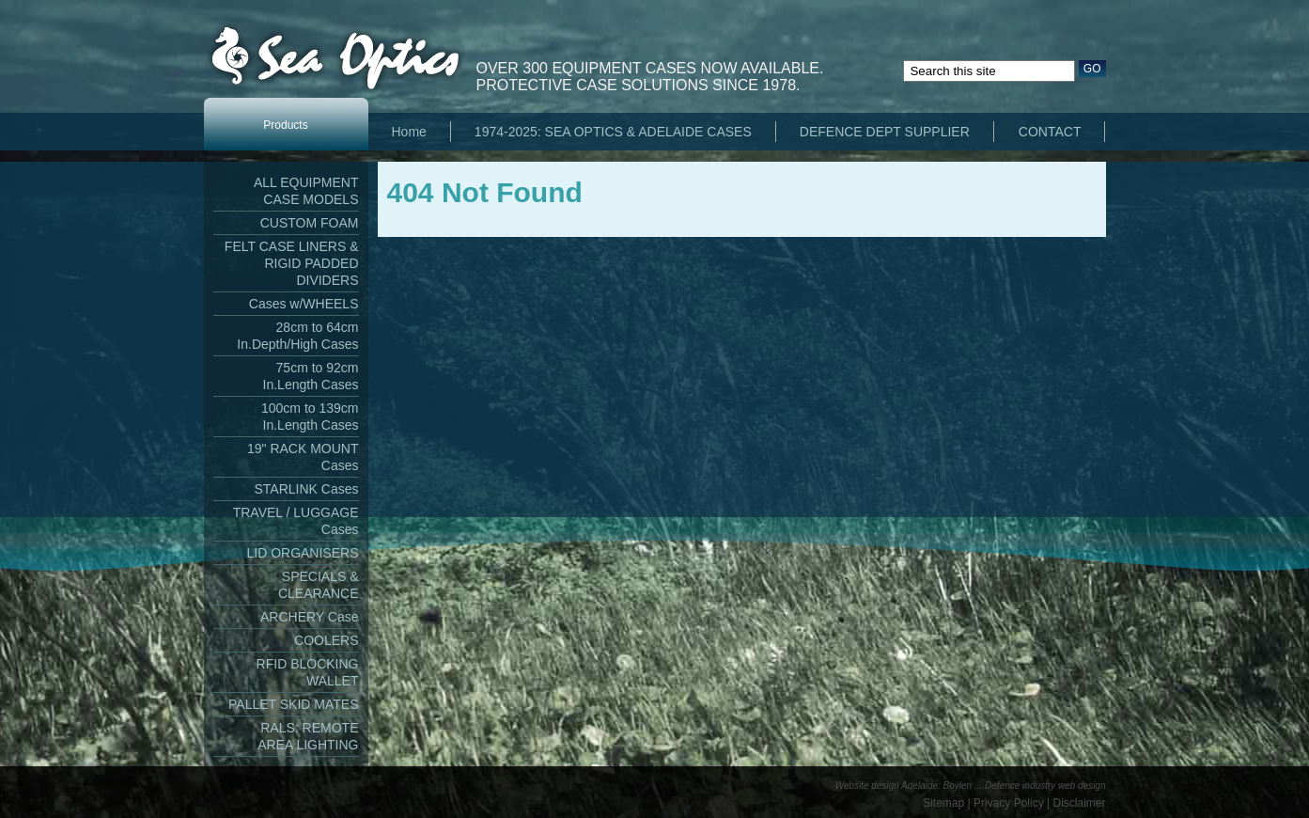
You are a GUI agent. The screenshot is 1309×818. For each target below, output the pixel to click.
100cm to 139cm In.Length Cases (310, 417)
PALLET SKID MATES (293, 704)
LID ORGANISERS (302, 552)
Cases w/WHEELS (304, 303)
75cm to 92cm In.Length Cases (311, 376)
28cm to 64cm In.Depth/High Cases (297, 336)
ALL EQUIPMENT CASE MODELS (306, 191)
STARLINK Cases (307, 488)
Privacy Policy (1009, 803)
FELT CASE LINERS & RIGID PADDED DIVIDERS (292, 263)
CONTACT (1050, 131)
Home (409, 131)
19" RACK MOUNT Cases (303, 457)
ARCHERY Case (309, 616)
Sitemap (943, 803)
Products (285, 125)
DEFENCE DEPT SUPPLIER (885, 131)
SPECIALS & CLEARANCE (318, 585)
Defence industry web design (1045, 785)
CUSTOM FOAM (309, 222)
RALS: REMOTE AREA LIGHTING (307, 736)
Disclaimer (1078, 803)
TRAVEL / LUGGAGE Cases (296, 521)
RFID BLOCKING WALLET (308, 672)
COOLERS (326, 640)
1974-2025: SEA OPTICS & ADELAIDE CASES (613, 131)
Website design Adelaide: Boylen (904, 785)
